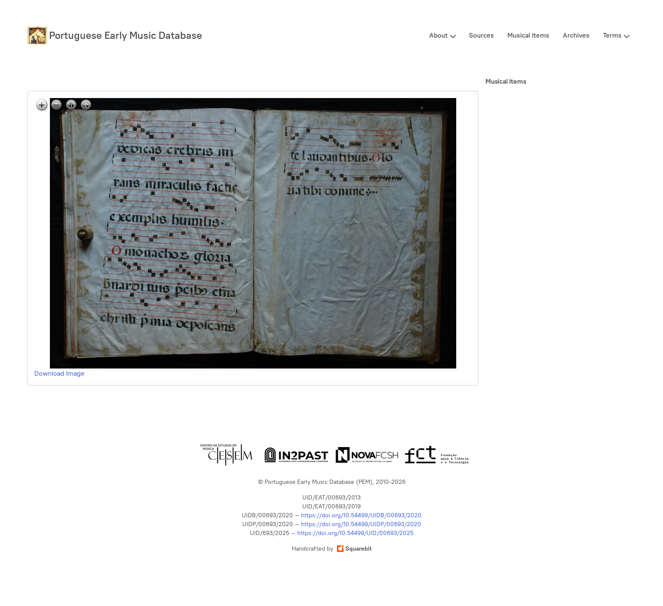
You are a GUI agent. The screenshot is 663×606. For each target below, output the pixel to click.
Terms (612, 35)
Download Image (59, 373)
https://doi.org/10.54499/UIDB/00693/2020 (361, 515)
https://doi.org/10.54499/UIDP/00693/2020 (361, 524)
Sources (481, 35)
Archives (576, 35)
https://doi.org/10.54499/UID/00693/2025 (355, 533)
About (438, 35)
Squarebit (354, 548)
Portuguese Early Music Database (125, 35)
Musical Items (528, 35)
